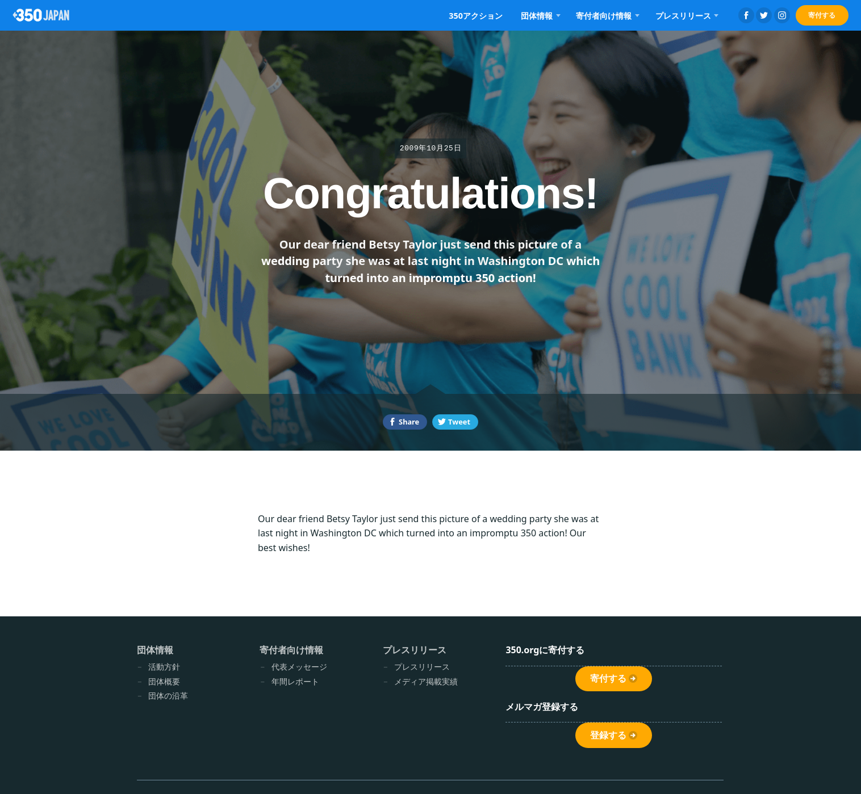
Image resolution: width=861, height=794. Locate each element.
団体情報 (537, 15)
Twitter (764, 15)
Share (409, 422)
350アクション (476, 15)
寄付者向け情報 (604, 15)
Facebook (746, 15)
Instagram (782, 15)
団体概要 (164, 681)
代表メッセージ (299, 666)
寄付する (821, 15)
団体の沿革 (168, 695)
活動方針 (164, 666)
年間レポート (295, 681)
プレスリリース (683, 15)
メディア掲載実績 (426, 681)
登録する (608, 735)
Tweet (459, 422)
